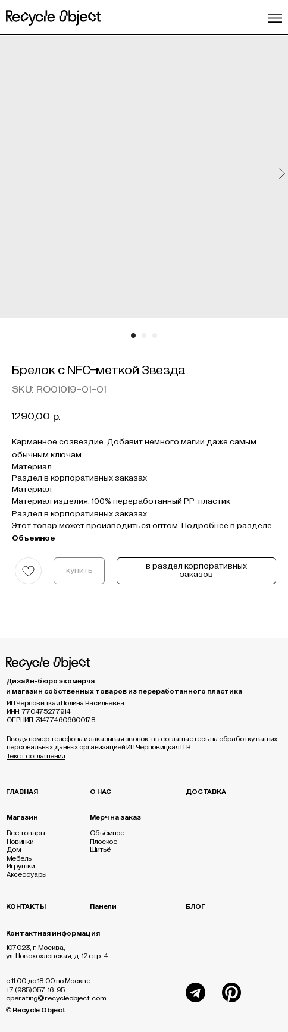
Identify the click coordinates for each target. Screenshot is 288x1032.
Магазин (22, 817)
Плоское (103, 841)
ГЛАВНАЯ (22, 791)
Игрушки (21, 866)
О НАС (100, 791)
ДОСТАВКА (206, 791)
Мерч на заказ (115, 817)
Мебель (19, 858)
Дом (14, 849)
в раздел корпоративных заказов (196, 570)
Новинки (20, 841)
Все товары (26, 832)
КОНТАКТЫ (26, 906)
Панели (103, 906)
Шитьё (100, 849)
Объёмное (107, 832)
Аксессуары (26, 874)
